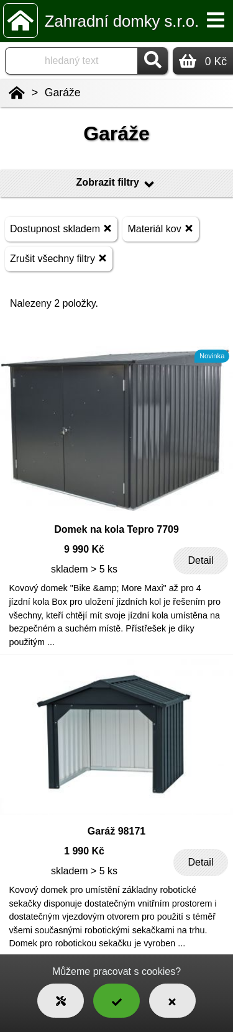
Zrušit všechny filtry (58, 258)
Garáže (63, 92)
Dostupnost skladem (61, 228)
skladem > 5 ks (84, 569)
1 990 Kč (84, 851)
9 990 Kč (84, 549)
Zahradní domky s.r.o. (122, 21)
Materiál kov (160, 228)
